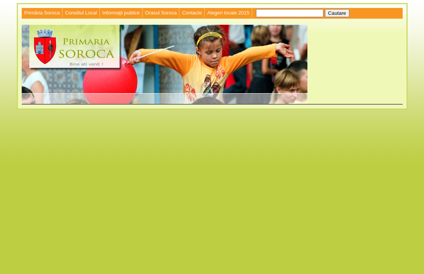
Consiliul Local (81, 13)
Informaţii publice (121, 13)
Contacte (192, 13)
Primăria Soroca (42, 13)
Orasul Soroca (161, 13)
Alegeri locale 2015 (228, 13)
